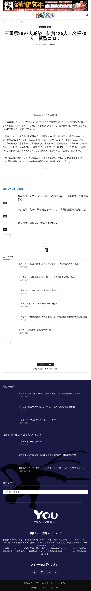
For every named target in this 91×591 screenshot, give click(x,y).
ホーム (5, 22)
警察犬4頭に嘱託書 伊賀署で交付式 (37, 222)
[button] (4, 15)
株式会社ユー (29, 583)
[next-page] (9, 236)
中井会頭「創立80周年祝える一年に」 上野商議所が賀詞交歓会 (52, 209)
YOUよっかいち (42, 583)
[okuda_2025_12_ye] (45, 10)
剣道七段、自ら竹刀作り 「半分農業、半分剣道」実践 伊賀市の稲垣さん (51, 468)
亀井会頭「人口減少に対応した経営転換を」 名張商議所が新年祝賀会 (49, 264)
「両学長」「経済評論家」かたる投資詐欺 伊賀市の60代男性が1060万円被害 (53, 317)
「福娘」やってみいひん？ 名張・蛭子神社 (38, 290)
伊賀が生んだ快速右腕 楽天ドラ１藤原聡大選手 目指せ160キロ (47, 455)
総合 (21, 22)
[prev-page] (4, 236)
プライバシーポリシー (59, 583)
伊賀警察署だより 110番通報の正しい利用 (38, 303)
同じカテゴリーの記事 (13, 189)
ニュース (13, 22)
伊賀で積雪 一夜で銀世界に (45, 368)
